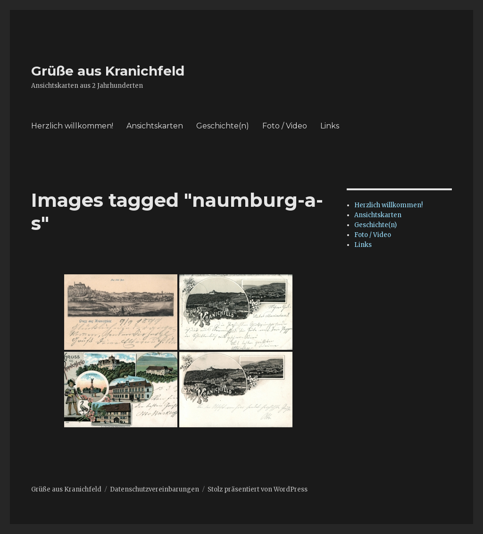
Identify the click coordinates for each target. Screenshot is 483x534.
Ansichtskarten (154, 125)
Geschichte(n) (222, 125)
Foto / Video (284, 125)
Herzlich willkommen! (72, 125)
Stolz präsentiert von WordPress (258, 489)
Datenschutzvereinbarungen (154, 489)
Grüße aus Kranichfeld (107, 71)
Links (329, 125)
